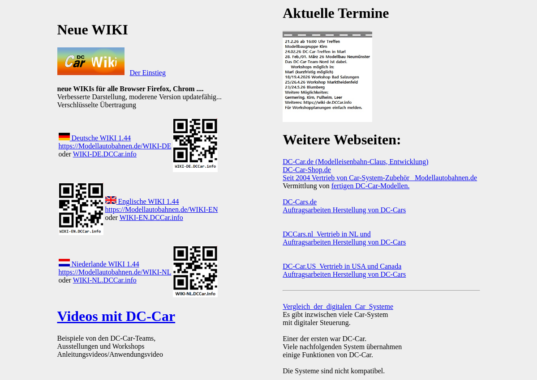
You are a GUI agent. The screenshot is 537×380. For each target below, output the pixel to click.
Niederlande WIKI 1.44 (99, 264)
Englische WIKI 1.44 (142, 201)
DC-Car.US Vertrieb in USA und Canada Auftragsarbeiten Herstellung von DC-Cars (344, 270)
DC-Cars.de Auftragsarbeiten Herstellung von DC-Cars (344, 206)
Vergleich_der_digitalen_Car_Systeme (338, 306)
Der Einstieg (148, 72)
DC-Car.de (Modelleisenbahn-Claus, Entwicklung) (355, 161)
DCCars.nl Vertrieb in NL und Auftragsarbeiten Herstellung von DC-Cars (344, 238)
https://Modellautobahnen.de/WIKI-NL (115, 272)
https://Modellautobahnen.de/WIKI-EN (161, 209)
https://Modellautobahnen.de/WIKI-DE (115, 146)
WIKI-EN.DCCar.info (151, 217)
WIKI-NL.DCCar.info (105, 280)
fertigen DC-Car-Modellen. (370, 186)
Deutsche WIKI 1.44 (95, 138)
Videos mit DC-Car (116, 316)
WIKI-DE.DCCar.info (105, 154)
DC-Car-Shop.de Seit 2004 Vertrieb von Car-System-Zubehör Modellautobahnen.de (380, 174)
